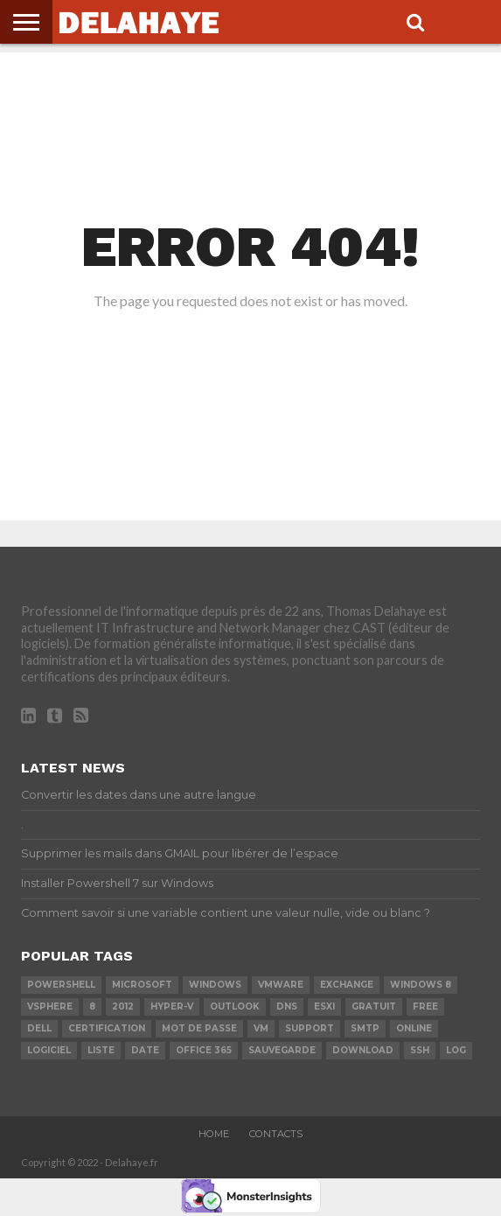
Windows (215, 984)
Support (309, 1028)
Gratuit (373, 1006)
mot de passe (199, 1028)
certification (106, 1028)
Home (213, 1134)
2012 (123, 1006)
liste (101, 1050)
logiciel (49, 1050)
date (145, 1050)
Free (425, 1006)
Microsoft (142, 984)
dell (39, 1028)
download (362, 1050)
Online (414, 1028)
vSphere (50, 1006)
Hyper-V (171, 1006)
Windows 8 (420, 984)
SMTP (365, 1028)
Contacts (276, 1134)
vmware (280, 984)
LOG (456, 1050)
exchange (346, 984)
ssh (419, 1050)
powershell (61, 984)
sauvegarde (282, 1050)
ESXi (324, 1006)
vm (261, 1028)
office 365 (204, 1050)
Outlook (235, 1006)
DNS (286, 1006)
